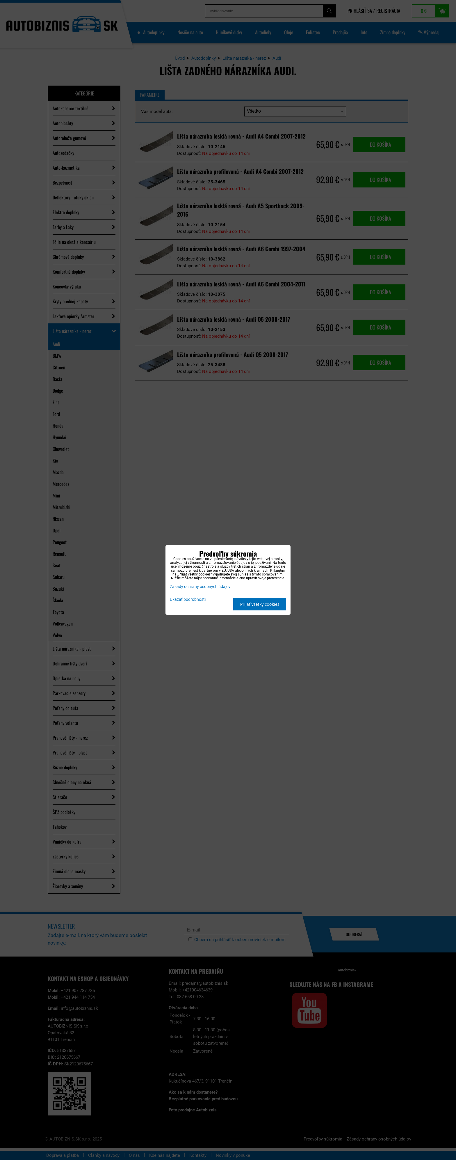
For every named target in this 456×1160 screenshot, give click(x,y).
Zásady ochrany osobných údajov (200, 586)
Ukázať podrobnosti (188, 599)
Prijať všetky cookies (259, 604)
